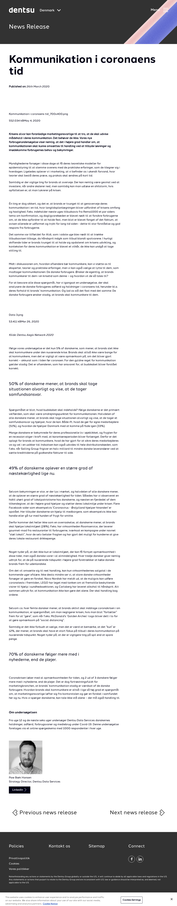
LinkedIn (19, 789)
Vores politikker (19, 869)
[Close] (171, 900)
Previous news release (44, 812)
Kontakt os (59, 846)
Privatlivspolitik (19, 858)
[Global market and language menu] (50, 11)
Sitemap (97, 846)
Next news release (137, 812)
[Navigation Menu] (159, 10)
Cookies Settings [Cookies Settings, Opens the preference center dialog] (132, 901)
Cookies (14, 863)
